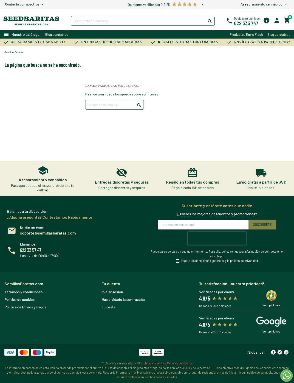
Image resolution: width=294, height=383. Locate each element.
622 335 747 (246, 23)
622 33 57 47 (30, 250)
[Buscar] (143, 21)
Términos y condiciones (24, 292)
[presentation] (217, 239)
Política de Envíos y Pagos (25, 307)
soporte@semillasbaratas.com (48, 232)
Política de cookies (20, 299)
